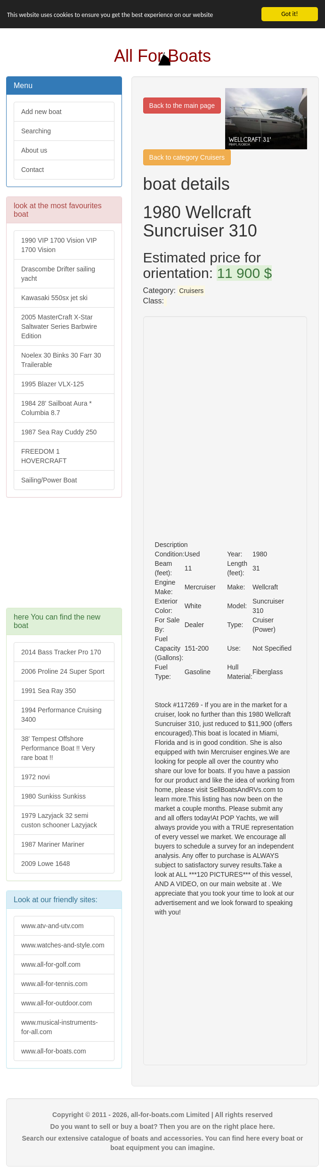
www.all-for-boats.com (53, 1051)
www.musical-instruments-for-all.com (59, 1027)
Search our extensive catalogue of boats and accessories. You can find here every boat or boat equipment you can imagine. (162, 1142)
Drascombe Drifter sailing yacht (58, 273)
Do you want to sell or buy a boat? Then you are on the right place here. (162, 1126)
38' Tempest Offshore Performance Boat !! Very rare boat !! (58, 747)
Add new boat (41, 111)
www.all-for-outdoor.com (56, 1003)
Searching (36, 131)
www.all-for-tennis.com (54, 983)
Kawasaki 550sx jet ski (54, 298)
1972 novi (35, 776)
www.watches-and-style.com (63, 945)
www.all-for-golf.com (51, 964)
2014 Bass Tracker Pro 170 (61, 651)
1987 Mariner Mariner (52, 844)
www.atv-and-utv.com (52, 926)
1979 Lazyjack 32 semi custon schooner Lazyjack (59, 819)
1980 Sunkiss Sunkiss (53, 796)
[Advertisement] (64, 557)
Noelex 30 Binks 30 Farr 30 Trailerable (61, 359)
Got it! (289, 14)
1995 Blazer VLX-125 (52, 384)
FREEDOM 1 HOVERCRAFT (43, 456)
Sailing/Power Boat (49, 480)
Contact (32, 169)
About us (34, 150)
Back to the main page (182, 105)
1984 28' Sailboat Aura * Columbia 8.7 (56, 408)
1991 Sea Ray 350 (48, 690)
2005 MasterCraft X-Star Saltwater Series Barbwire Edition (59, 326)
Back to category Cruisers (187, 157)
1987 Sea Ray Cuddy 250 (59, 432)
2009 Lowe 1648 (45, 863)
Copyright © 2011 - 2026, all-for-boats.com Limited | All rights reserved (162, 1114)
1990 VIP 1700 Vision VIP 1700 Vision (59, 245)
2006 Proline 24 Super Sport (63, 671)
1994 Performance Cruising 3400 (61, 714)
